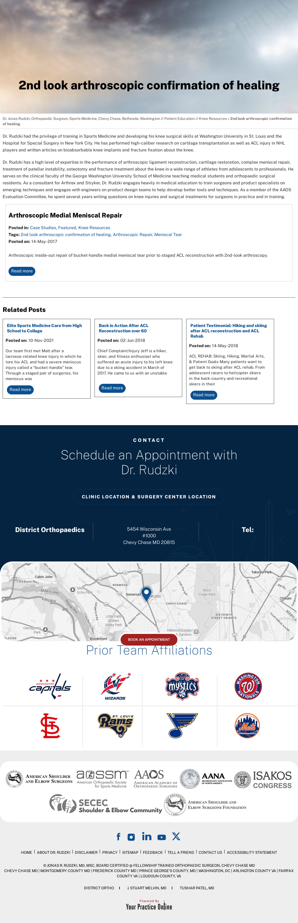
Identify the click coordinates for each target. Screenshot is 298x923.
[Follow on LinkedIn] (147, 836)
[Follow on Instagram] (132, 836)
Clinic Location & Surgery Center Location (149, 496)
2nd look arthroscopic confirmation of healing (66, 234)
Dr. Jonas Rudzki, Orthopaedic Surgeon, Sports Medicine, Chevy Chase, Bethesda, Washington (81, 118)
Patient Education (179, 118)
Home (26, 852)
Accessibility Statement (252, 852)
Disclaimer (86, 852)
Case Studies (43, 227)
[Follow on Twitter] (176, 836)
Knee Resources (213, 118)
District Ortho (99, 888)
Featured (67, 227)
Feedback (153, 852)
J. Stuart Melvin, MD (147, 888)
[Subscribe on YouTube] (162, 836)
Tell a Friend (181, 852)
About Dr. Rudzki (53, 852)
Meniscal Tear (168, 234)
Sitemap (130, 852)
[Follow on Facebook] (119, 836)
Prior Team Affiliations (149, 650)
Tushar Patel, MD (197, 888)
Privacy (110, 852)
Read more (22, 270)
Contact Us (210, 852)
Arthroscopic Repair (132, 234)
